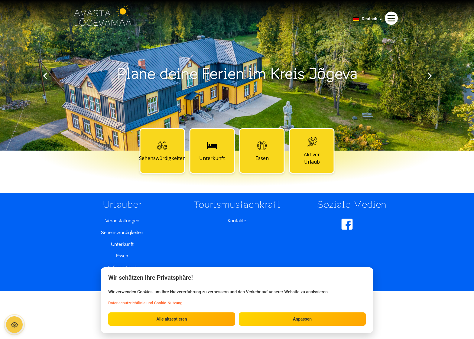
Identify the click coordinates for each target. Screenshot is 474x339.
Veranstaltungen (122, 220)
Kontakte (237, 220)
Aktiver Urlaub (312, 150)
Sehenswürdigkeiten (162, 150)
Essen (262, 150)
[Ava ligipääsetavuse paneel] (14, 324)
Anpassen (302, 319)
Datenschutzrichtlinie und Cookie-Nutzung (145, 303)
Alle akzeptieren (171, 319)
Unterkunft (212, 150)
